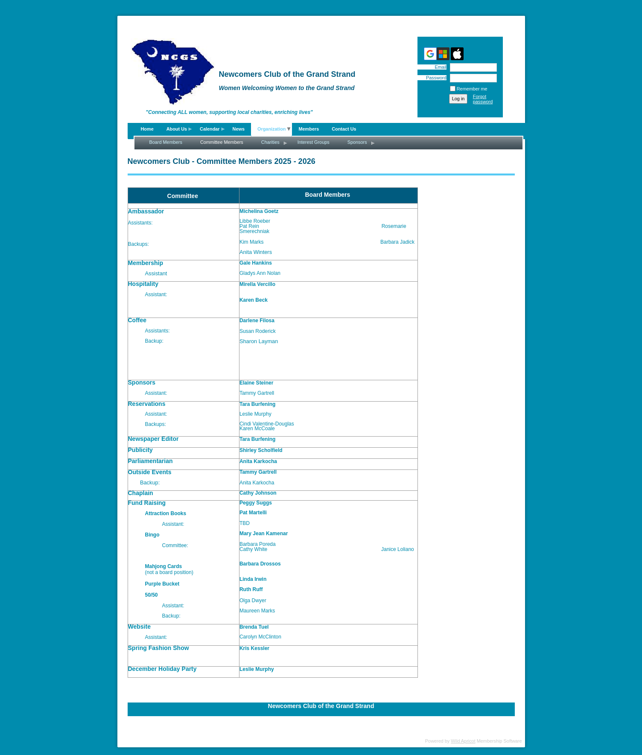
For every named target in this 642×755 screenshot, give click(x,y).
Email (439, 67)
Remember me (472, 88)
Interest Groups (314, 142)
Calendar (210, 128)
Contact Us (344, 128)
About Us (176, 128)
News (239, 128)
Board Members (165, 142)
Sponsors (357, 142)
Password (434, 77)
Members (308, 128)
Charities (270, 142)
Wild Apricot (463, 740)
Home (147, 128)
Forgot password (483, 99)
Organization (271, 128)
